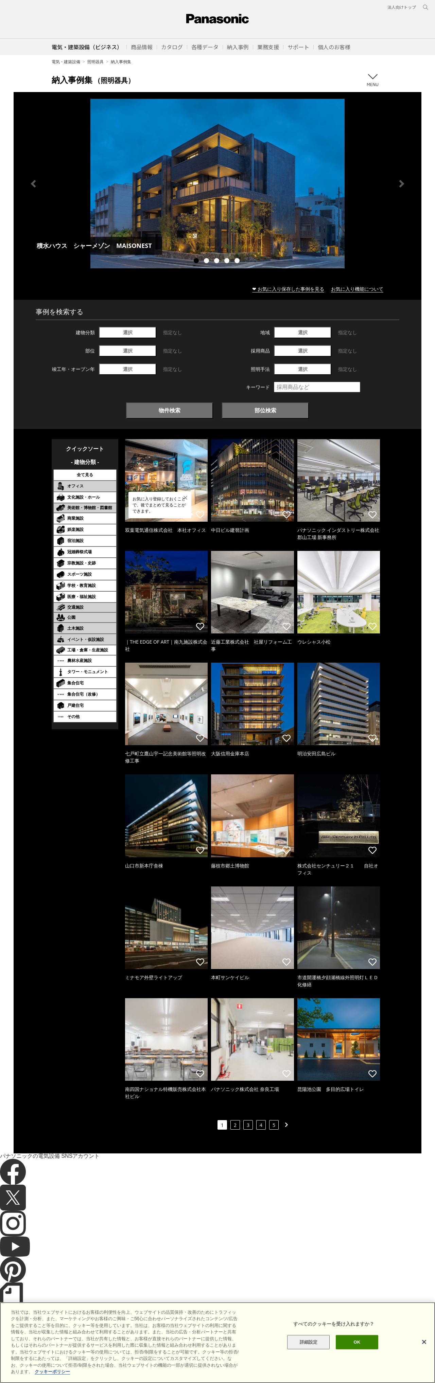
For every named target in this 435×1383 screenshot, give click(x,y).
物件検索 (169, 410)
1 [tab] (197, 261)
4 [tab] (227, 261)
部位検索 (265, 410)
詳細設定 (309, 1353)
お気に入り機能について (357, 289)
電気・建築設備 (66, 62)
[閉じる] (424, 1353)
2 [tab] (207, 261)
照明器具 (95, 62)
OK (356, 1353)
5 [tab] (237, 261)
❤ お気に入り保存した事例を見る (288, 289)
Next (401, 184)
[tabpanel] (217, 183)
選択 (128, 332)
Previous (33, 184)
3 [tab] (217, 261)
